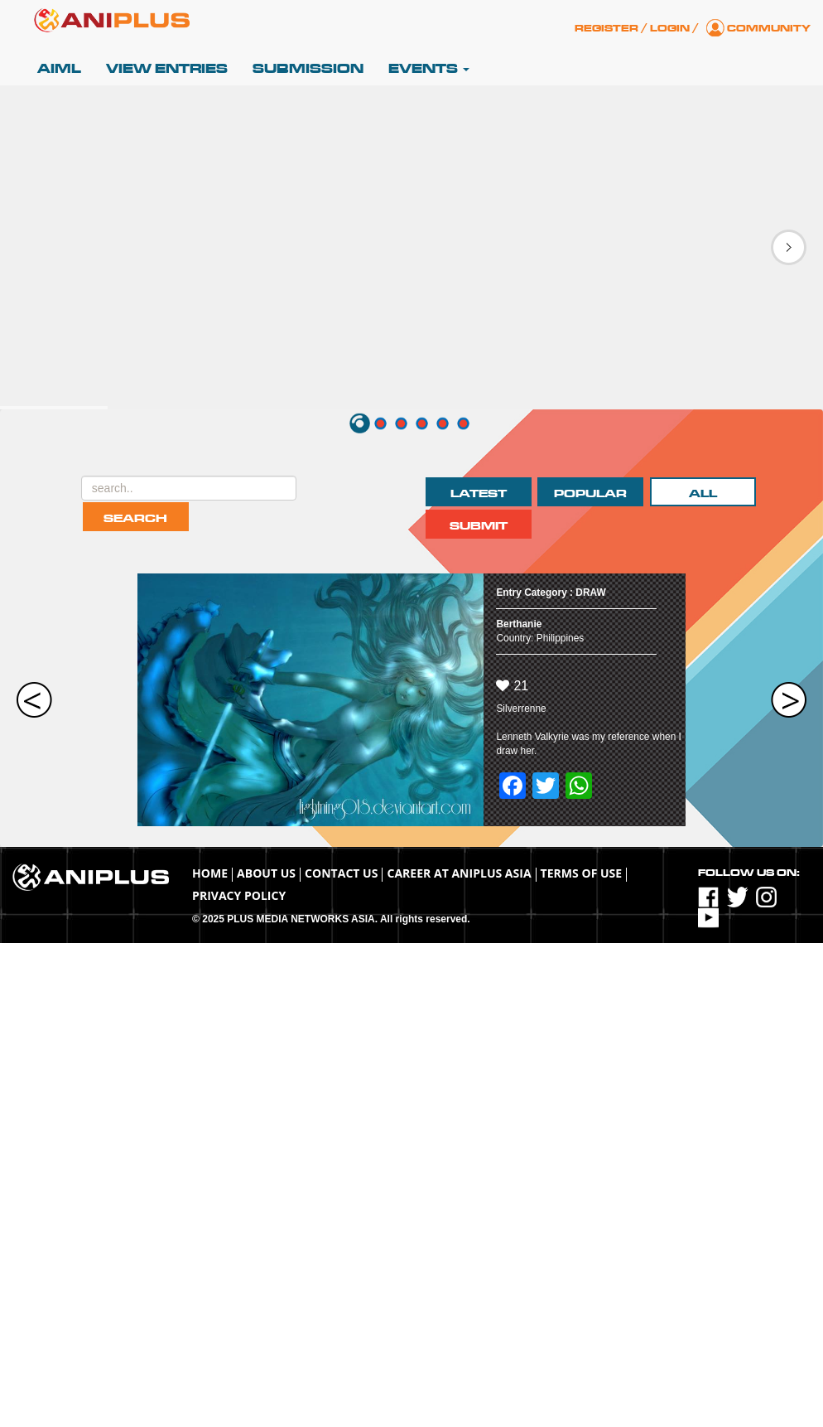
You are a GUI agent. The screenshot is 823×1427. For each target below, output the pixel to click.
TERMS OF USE (582, 873)
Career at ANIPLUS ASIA (459, 873)
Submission (308, 68)
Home (210, 873)
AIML (59, 68)
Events (428, 68)
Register (606, 28)
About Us (266, 873)
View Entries (167, 68)
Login (670, 28)
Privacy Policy (239, 895)
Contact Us (341, 873)
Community (769, 28)
